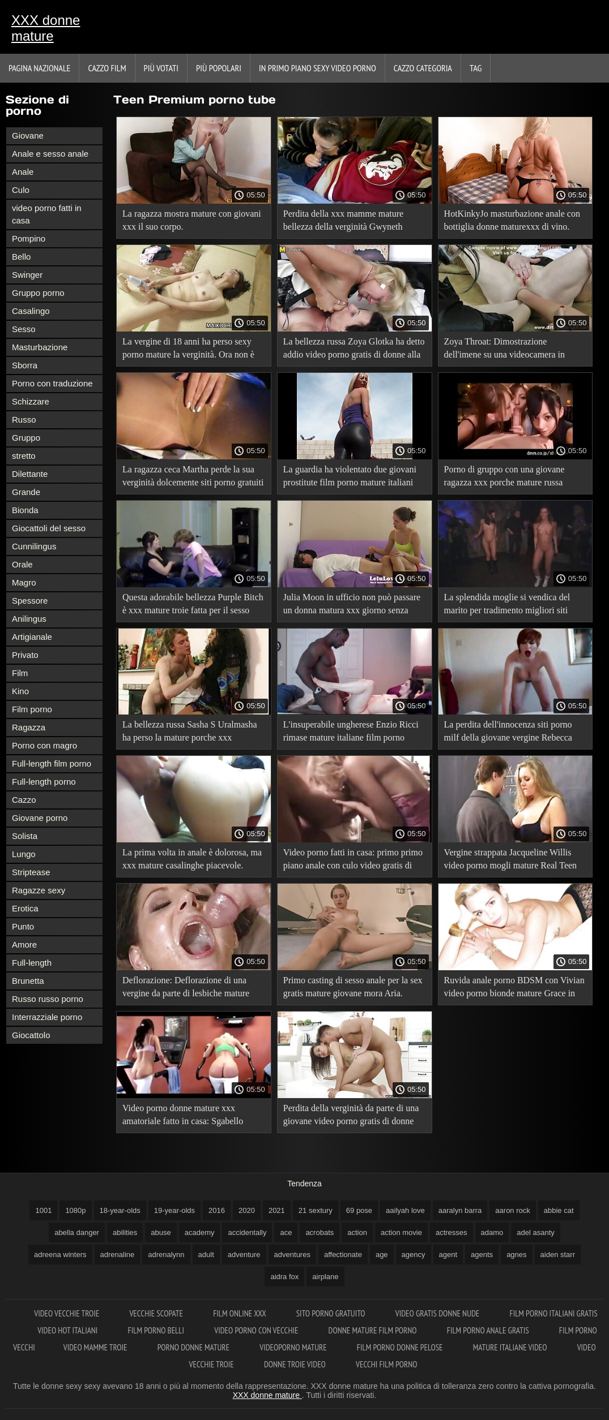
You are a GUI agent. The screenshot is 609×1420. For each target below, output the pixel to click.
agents (482, 1254)
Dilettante (30, 474)
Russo (24, 419)
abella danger (76, 1232)
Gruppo (26, 437)
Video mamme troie (96, 1347)
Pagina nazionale (39, 68)
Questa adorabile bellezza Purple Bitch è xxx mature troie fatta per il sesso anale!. (192, 605)
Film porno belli (156, 1330)
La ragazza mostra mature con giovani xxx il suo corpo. (191, 220)
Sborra (24, 365)
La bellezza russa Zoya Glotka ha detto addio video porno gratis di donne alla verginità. (354, 350)
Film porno (32, 709)
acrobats (319, 1232)
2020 (247, 1210)
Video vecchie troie (67, 1313)
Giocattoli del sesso (49, 528)
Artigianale (32, 637)
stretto (24, 456)
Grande (26, 492)
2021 (277, 1210)
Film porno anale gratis (489, 1330)
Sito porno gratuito (331, 1313)
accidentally (247, 1232)
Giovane (28, 135)
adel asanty (536, 1232)
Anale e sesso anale (50, 153)
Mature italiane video (511, 1347)
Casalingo (31, 311)
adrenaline (117, 1254)
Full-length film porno (51, 763)
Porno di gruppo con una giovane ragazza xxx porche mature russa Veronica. (504, 477)
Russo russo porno (47, 999)
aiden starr (557, 1254)
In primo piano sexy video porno (317, 68)
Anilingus (29, 618)
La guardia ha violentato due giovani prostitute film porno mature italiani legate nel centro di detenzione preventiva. (349, 477)
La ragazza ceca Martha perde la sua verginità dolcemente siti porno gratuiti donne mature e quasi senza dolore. (192, 477)
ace (286, 1232)
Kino (20, 691)
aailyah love (405, 1210)
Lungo (24, 854)
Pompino (28, 238)
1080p (75, 1210)
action (357, 1232)
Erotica (25, 908)
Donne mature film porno (374, 1330)
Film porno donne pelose (401, 1347)
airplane (325, 1276)
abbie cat (559, 1210)
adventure (244, 1254)
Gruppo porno (38, 293)
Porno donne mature (194, 1347)
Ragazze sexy (38, 890)
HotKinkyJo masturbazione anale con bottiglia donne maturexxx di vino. (512, 220)
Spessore (30, 600)
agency (413, 1254)
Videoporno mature (294, 1347)
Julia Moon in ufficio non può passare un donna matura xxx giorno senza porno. (351, 605)
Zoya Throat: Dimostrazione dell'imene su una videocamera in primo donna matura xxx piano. (504, 350)
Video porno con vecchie (257, 1330)
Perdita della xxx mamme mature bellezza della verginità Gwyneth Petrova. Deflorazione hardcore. (343, 222)
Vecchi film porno (386, 1364)
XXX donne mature (45, 28)
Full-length (32, 962)
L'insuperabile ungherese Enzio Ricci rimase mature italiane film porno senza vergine (351, 733)
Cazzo (24, 799)
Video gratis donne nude (438, 1313)
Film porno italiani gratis (553, 1313)
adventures (292, 1254)
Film (20, 673)
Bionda (25, 510)
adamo (492, 1232)
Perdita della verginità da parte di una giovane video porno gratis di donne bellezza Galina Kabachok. (351, 1116)
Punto (23, 926)
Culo (20, 190)
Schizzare (30, 401)
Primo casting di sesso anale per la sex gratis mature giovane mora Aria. (353, 986)
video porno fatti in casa (47, 214)
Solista (24, 836)
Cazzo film (107, 68)
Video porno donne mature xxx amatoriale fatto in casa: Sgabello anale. (182, 1116)
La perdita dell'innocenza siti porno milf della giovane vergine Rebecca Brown (508, 733)
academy (200, 1232)
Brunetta (28, 981)
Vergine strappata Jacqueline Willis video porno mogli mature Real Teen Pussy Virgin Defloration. (510, 860)
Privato (25, 655)
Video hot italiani (68, 1330)
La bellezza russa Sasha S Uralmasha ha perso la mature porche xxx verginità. (189, 733)
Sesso (24, 329)
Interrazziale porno (47, 1017)
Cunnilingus (34, 546)
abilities (125, 1232)
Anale (22, 172)
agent (448, 1254)
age (382, 1254)
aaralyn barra (460, 1210)
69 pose (359, 1210)
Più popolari (218, 68)
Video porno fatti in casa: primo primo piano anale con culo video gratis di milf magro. (353, 860)
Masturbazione (39, 347)
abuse (161, 1232)
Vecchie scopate (157, 1313)
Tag (476, 68)
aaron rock (512, 1210)
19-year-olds (174, 1210)
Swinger (27, 274)
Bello (21, 256)
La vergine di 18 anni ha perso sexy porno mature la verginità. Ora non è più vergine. (188, 350)
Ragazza (28, 727)
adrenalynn (166, 1254)
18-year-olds (120, 1210)
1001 (43, 1210)
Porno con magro (44, 745)
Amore (24, 944)
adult (206, 1254)
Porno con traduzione (52, 383)
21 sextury (316, 1210)
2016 (216, 1210)
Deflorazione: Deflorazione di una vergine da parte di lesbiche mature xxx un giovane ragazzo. (185, 988)
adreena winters (60, 1254)
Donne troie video (295, 1364)
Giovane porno (39, 818)
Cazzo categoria (423, 68)
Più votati (161, 68)
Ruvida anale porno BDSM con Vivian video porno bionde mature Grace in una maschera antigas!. (514, 988)
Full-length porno (44, 781)
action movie (401, 1232)
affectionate (343, 1254)
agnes (516, 1254)
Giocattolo (31, 1035)
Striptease (31, 872)
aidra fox (284, 1276)
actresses (451, 1232)
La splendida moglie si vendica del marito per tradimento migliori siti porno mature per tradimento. (507, 605)
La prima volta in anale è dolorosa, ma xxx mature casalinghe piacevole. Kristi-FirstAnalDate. (192, 860)
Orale (22, 564)
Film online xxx (240, 1313)
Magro (24, 582)
